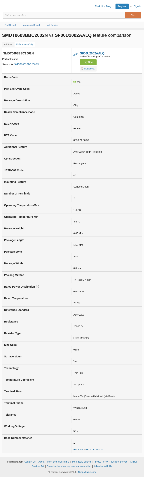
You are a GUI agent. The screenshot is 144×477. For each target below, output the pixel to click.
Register (122, 6)
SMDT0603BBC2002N (26, 64)
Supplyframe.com (87, 472)
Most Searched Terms (58, 461)
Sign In (137, 6)
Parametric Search (81, 461)
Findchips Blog (103, 6)
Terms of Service (119, 461)
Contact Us (29, 461)
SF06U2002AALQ (92, 53)
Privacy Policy (101, 461)
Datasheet (87, 68)
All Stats (8, 44)
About (41, 461)
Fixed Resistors (94, 449)
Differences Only (24, 44)
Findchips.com (6, 6)
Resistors (78, 449)
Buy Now (88, 62)
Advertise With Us (103, 466)
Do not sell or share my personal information (69, 466)
